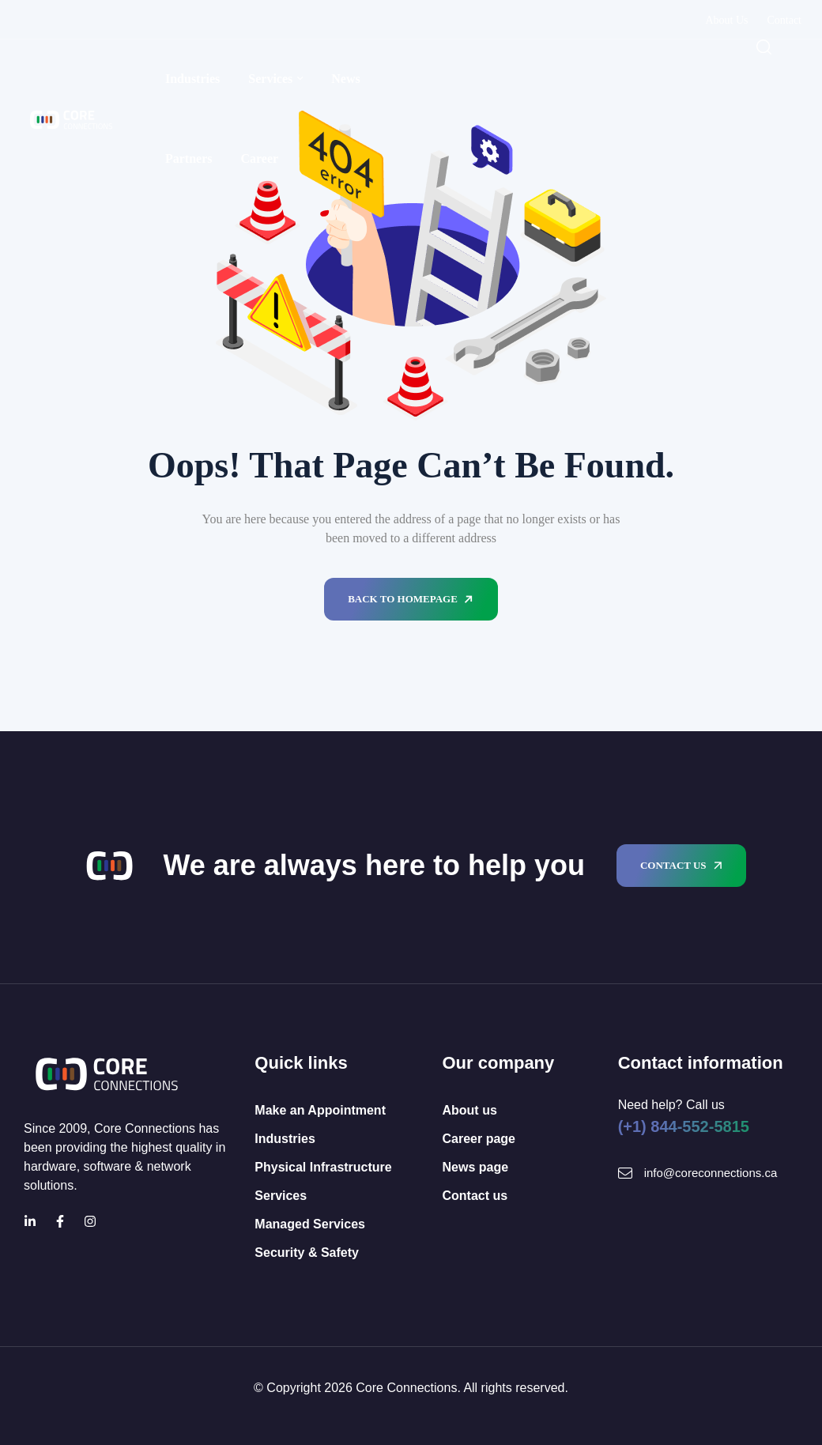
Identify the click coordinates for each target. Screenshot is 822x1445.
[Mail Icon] (625, 1173)
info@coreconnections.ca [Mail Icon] (711, 1172)
